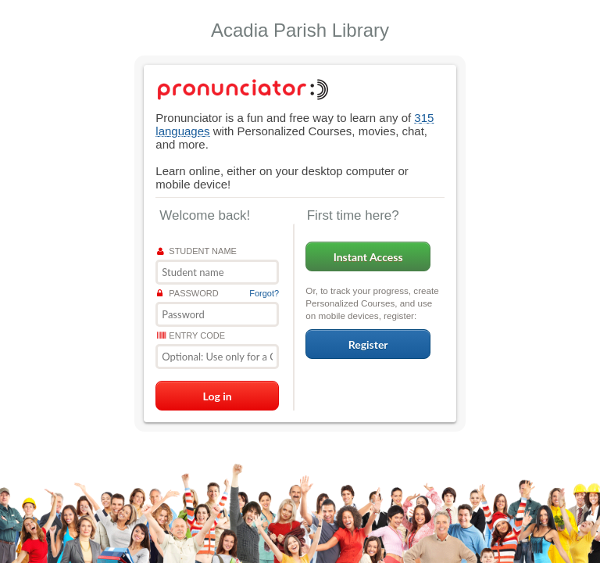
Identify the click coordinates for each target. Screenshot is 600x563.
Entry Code (191, 335)
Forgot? (264, 293)
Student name (197, 251)
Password (187, 293)
